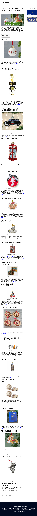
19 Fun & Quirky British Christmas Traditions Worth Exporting (9, 490)
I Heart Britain (6, 3)
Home (32, 2)
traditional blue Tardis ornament (8, 256)
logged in (7, 497)
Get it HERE (16, 63)
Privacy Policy (16, 511)
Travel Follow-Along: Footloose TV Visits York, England (8, 491)
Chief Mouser (20, 511)
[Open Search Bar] (34, 3)
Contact (23, 511)
